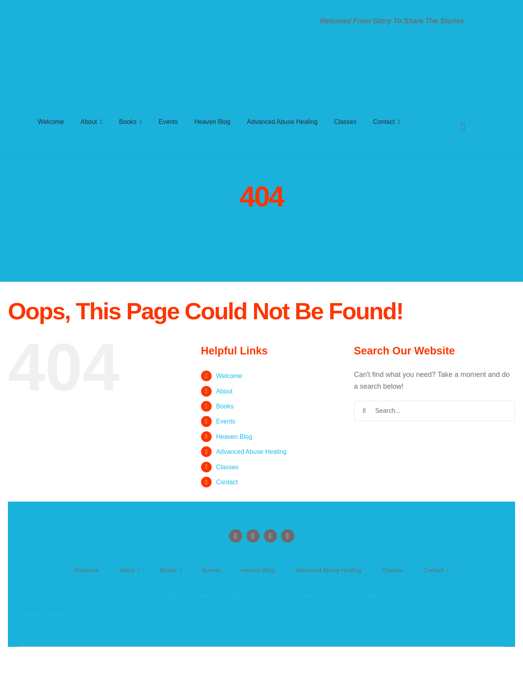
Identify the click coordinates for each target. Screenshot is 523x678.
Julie (369, 595)
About (224, 391)
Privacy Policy (42, 614)
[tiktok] (287, 536)
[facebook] (235, 536)
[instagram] (270, 536)
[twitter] (253, 536)
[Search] (463, 127)
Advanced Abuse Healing (251, 451)
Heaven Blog (234, 436)
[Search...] (434, 411)
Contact (227, 482)
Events (225, 421)
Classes (227, 467)
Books (224, 406)
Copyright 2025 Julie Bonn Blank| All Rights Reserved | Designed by (254, 595)
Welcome (229, 376)
